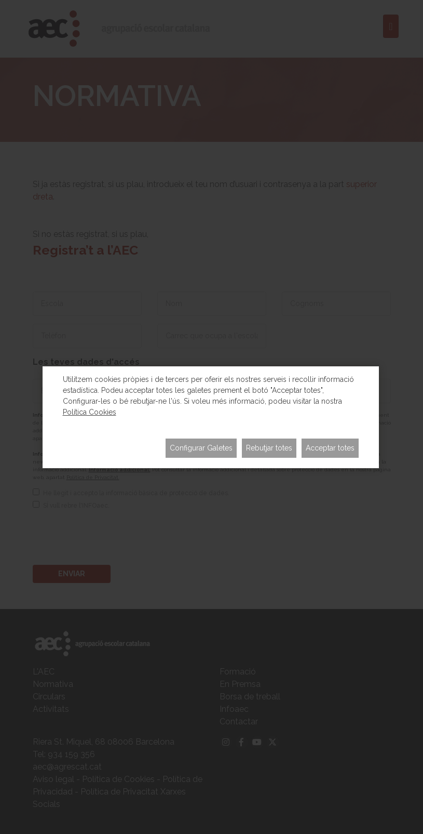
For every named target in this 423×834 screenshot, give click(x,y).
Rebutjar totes (269, 448)
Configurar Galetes (201, 448)
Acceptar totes (330, 448)
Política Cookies (89, 412)
